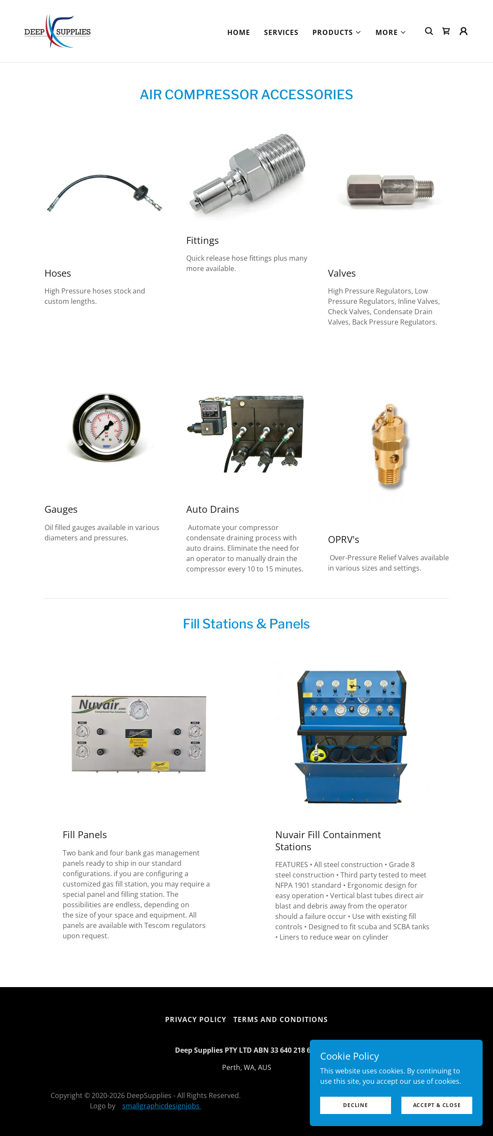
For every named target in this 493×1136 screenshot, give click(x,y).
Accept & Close (437, 1105)
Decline (355, 1105)
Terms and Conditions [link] (280, 1019)
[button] (337, 32)
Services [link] (281, 32)
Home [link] (238, 32)
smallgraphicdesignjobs (161, 1106)
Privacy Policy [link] (195, 1019)
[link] (57, 30)
